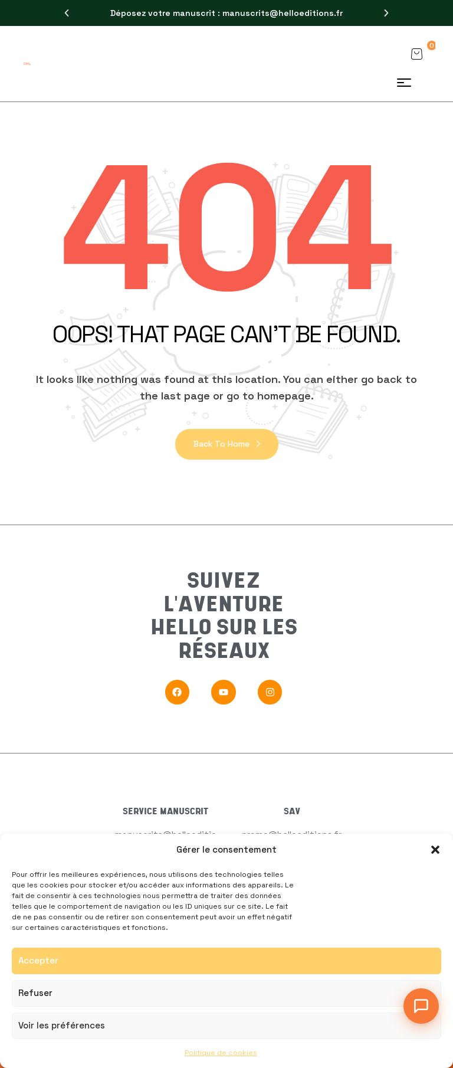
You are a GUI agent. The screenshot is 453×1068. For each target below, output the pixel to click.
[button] (435, 850)
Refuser (35, 992)
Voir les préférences (61, 1025)
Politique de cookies (221, 1052)
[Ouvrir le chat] (421, 1006)
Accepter (38, 960)
